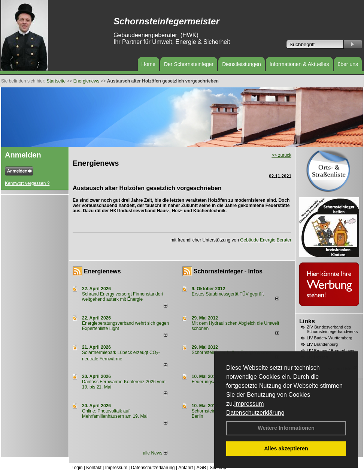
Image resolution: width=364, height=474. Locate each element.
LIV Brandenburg (322, 344)
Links (307, 321)
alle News (155, 453)
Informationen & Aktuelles (299, 64)
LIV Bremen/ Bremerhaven (331, 350)
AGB (201, 467)
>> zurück (281, 155)
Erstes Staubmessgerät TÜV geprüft (228, 294)
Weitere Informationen (286, 428)
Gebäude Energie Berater (265, 240)
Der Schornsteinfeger (188, 64)
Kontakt (93, 467)
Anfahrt (185, 467)
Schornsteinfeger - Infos (228, 271)
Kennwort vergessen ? (27, 183)
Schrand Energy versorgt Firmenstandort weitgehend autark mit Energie (122, 296)
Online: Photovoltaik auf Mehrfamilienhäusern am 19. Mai (115, 413)
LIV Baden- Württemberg (329, 338)
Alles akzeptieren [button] (286, 449)
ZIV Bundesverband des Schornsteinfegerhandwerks (332, 329)
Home (148, 64)
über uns (348, 64)
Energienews (102, 271)
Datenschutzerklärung (255, 413)
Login (77, 467)
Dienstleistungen (241, 64)
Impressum (249, 403)
